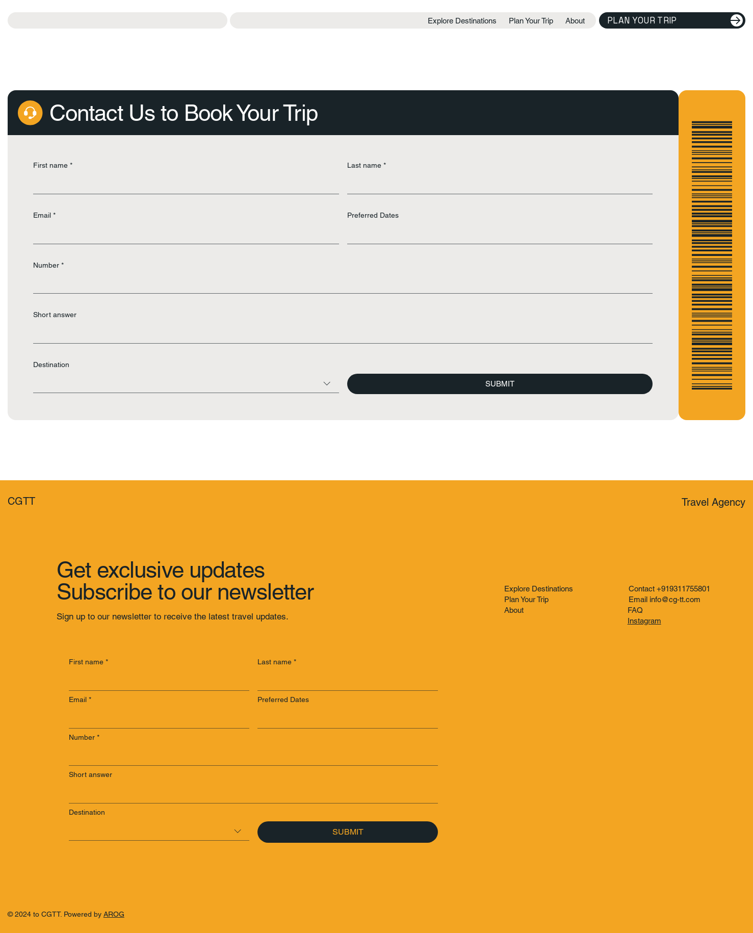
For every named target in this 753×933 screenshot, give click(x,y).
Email (44, 216)
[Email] (183, 234)
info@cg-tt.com (675, 599)
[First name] (183, 184)
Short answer (54, 314)
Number (48, 266)
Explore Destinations (538, 588)
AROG (113, 914)
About (514, 610)
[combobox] (186, 383)
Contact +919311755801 (669, 588)
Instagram (644, 620)
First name (52, 166)
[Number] (339, 283)
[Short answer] (339, 333)
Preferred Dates (373, 215)
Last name (366, 166)
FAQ (635, 610)
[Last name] (497, 184)
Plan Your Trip (526, 599)
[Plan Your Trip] (672, 20)
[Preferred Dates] (497, 234)
